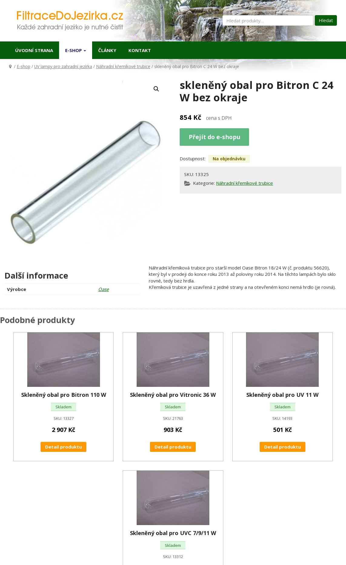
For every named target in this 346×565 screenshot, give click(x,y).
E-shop (75, 50)
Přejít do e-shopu (214, 137)
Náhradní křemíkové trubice (123, 66)
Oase (103, 289)
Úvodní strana (34, 50)
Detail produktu (63, 447)
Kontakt (139, 50)
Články (107, 50)
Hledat (326, 20)
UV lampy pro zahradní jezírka (63, 66)
